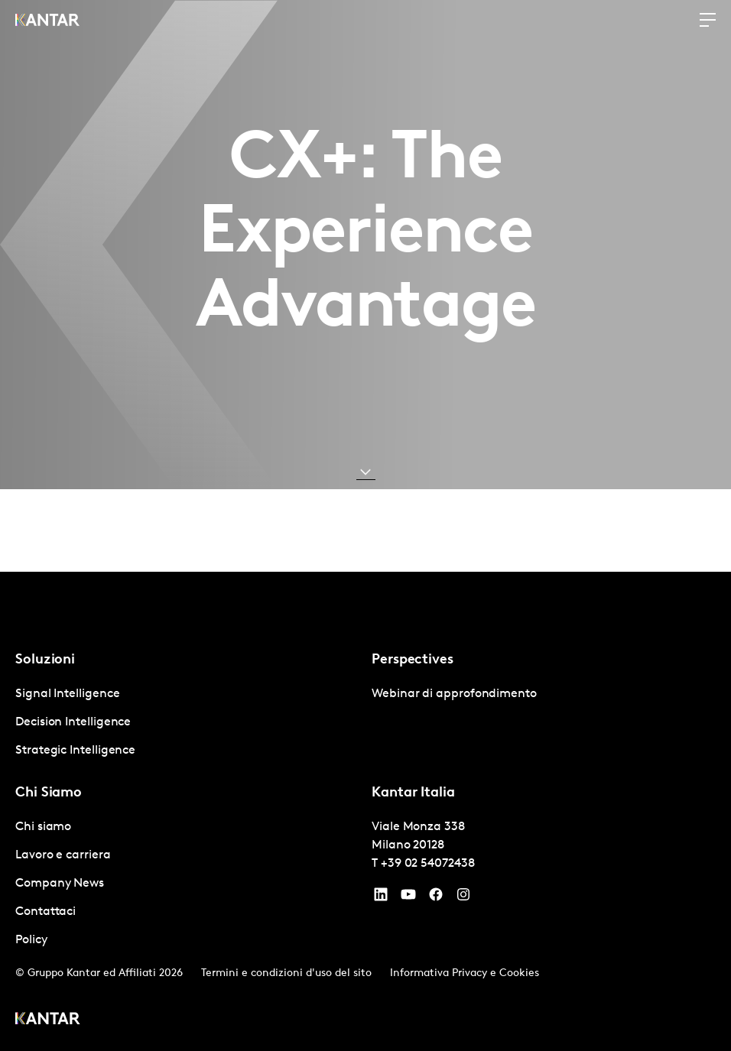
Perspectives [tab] (412, 660)
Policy (31, 940)
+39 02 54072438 (428, 864)
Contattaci (45, 912)
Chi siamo (43, 827)
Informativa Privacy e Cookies (464, 973)
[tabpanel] (187, 723)
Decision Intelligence (73, 722)
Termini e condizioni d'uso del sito (286, 973)
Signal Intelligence (67, 694)
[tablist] (365, 811)
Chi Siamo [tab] (48, 793)
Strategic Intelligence (75, 750)
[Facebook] (436, 898)
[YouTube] (381, 898)
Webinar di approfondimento (454, 694)
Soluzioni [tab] (45, 660)
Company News (59, 883)
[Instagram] (463, 898)
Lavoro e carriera (63, 855)
